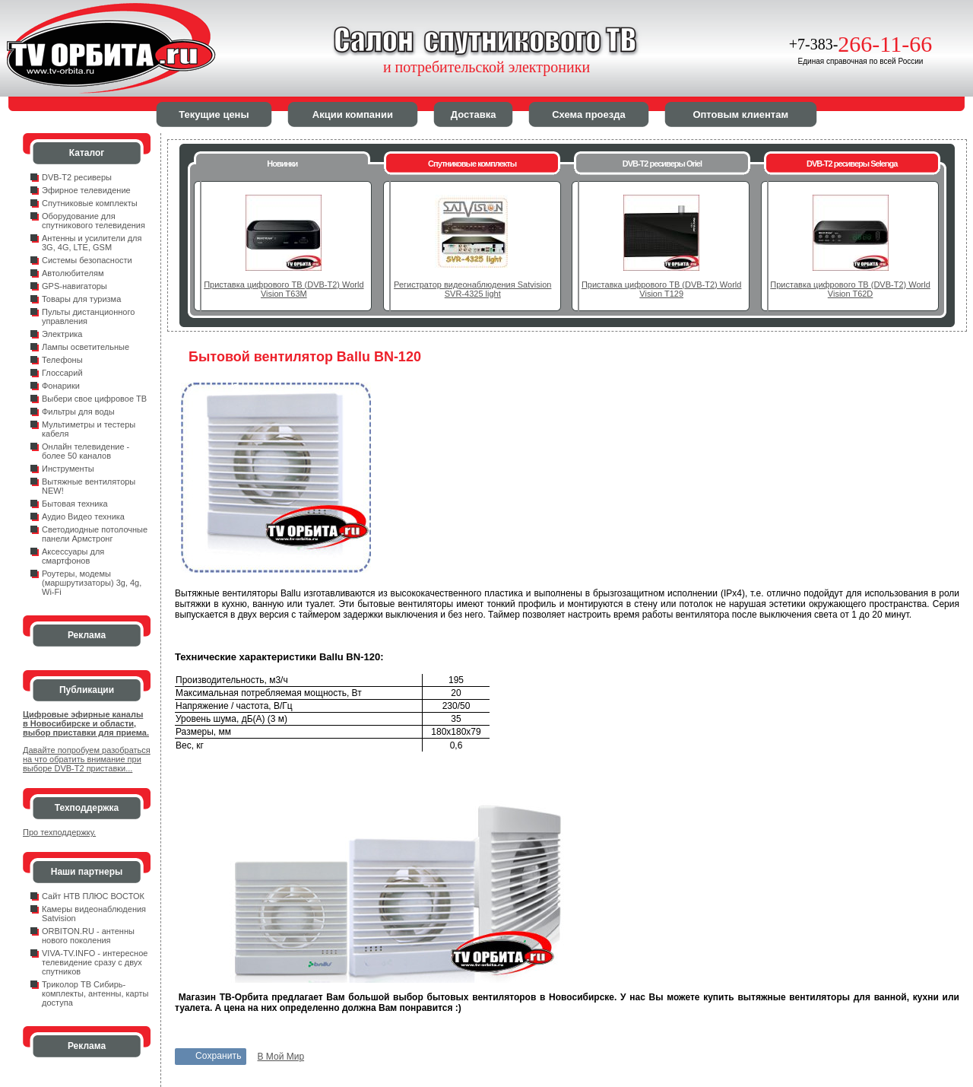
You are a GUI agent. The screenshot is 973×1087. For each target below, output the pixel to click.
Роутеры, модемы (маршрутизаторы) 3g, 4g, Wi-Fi (91, 582)
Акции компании (352, 114)
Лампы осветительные (85, 346)
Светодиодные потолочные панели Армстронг (94, 534)
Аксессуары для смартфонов (73, 556)
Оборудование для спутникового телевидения (93, 220)
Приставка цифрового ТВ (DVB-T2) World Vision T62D (850, 289)
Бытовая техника (75, 503)
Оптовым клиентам (740, 114)
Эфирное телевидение (86, 190)
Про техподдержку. (59, 832)
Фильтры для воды (78, 411)
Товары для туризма (81, 299)
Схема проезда (589, 114)
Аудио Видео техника (83, 516)
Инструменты (68, 468)
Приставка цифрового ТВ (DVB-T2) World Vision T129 (661, 289)
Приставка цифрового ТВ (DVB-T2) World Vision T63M (283, 289)
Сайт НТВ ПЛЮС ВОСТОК (93, 896)
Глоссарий (62, 372)
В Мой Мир (281, 1056)
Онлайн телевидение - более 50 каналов (85, 451)
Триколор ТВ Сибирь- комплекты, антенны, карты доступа (95, 993)
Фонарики (61, 385)
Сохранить (218, 1055)
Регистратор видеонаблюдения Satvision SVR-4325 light (472, 289)
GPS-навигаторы (74, 286)
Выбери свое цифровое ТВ (94, 398)
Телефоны (62, 359)
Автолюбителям (72, 273)
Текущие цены (214, 114)
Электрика (62, 333)
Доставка (473, 114)
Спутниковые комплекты (90, 203)
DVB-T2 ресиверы (77, 177)
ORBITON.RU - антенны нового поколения (88, 935)
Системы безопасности (87, 260)
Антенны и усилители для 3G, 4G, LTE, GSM (91, 243)
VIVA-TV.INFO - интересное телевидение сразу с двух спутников (94, 962)
